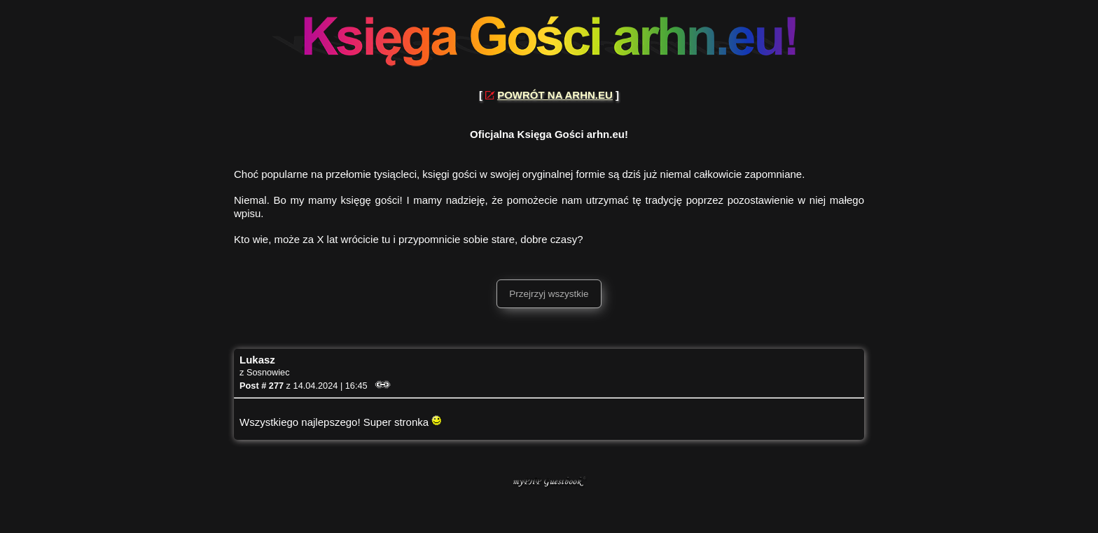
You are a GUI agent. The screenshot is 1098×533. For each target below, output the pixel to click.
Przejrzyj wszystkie (548, 294)
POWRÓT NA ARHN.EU (555, 95)
